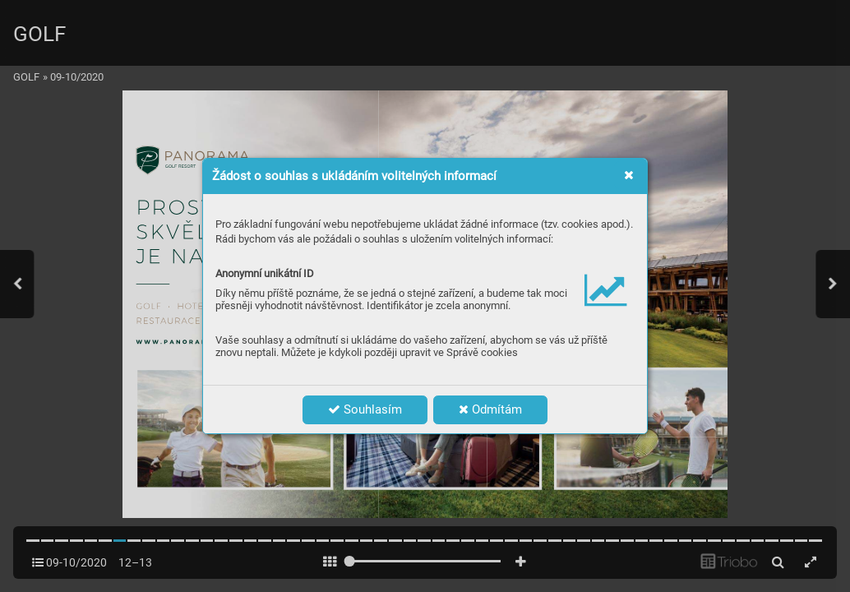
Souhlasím (365, 409)
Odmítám (490, 409)
